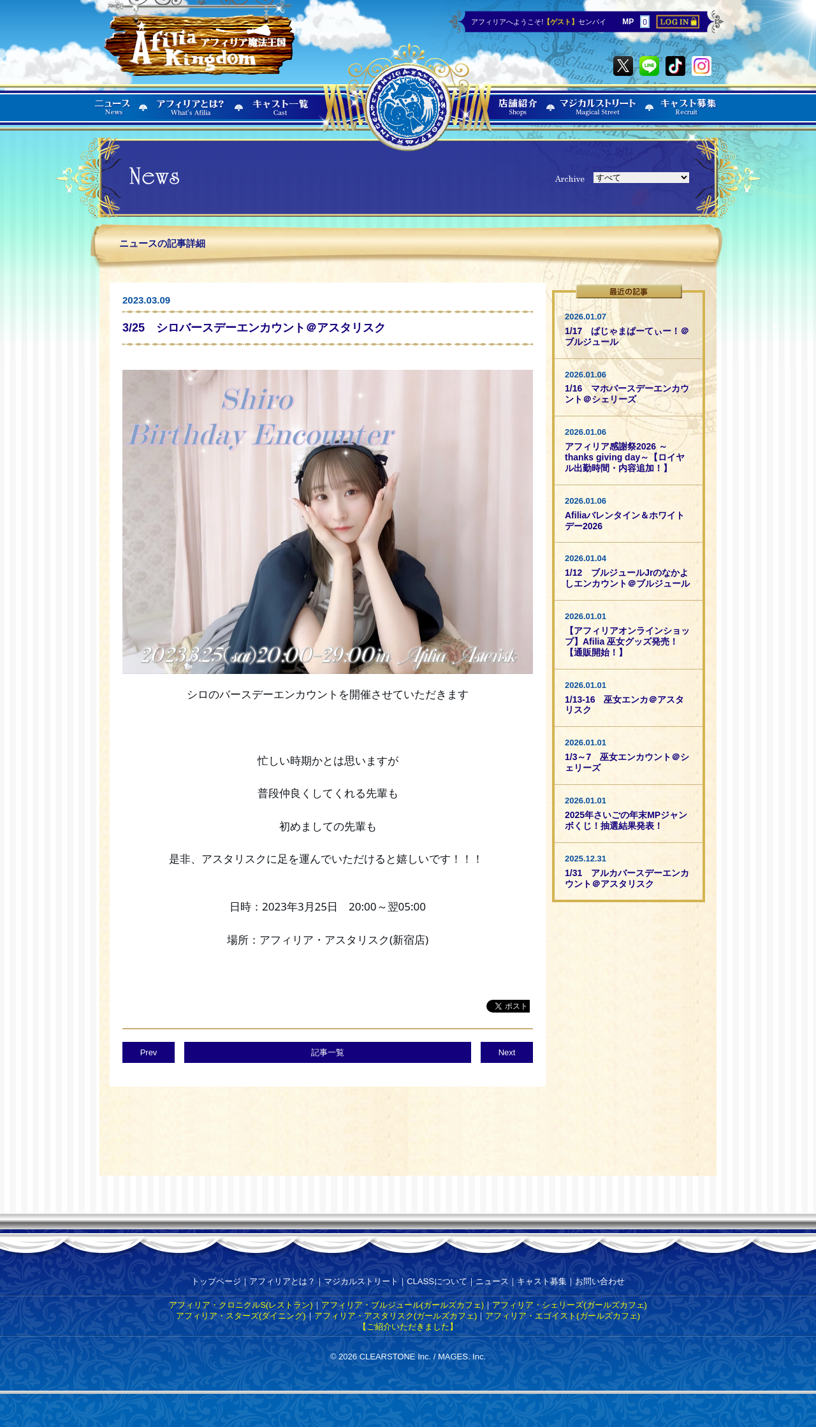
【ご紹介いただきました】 (408, 1326)
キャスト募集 (542, 1281)
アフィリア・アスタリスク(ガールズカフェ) (395, 1316)
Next (507, 1052)
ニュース (492, 1281)
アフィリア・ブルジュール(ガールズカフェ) (402, 1305)
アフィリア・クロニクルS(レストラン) (240, 1305)
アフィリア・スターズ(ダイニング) (241, 1316)
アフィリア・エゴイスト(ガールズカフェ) (562, 1316)
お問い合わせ (600, 1281)
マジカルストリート (361, 1281)
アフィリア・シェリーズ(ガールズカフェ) (569, 1305)
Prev (148, 1052)
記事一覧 (327, 1052)
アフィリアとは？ (282, 1281)
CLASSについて (437, 1281)
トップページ (216, 1281)
